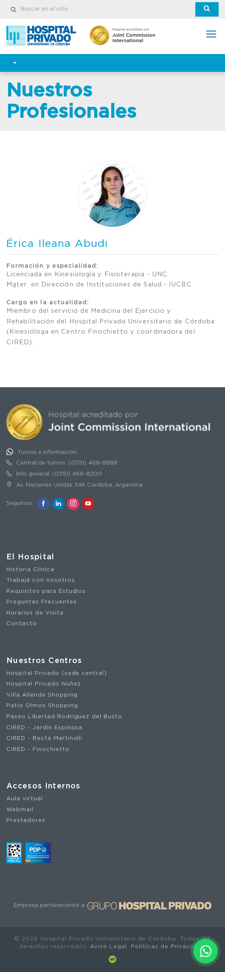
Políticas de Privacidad (167, 946)
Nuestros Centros (44, 661)
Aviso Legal (108, 946)
